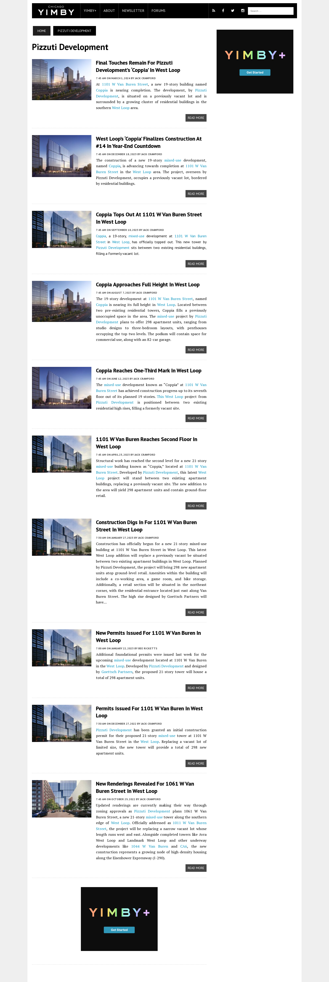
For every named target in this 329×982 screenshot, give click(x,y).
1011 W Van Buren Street (164, 797)
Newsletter (131, 10)
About (107, 10)
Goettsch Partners (109, 652)
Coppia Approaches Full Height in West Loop (145, 277)
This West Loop (169, 389)
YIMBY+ (88, 10)
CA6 (128, 820)
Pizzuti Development (185, 89)
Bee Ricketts (145, 628)
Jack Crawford (143, 78)
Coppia (201, 83)
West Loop (180, 101)
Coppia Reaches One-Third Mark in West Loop (146, 363)
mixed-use (162, 153)
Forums (156, 10)
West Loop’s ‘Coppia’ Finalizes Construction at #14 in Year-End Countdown (146, 136)
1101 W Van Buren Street (119, 83)
